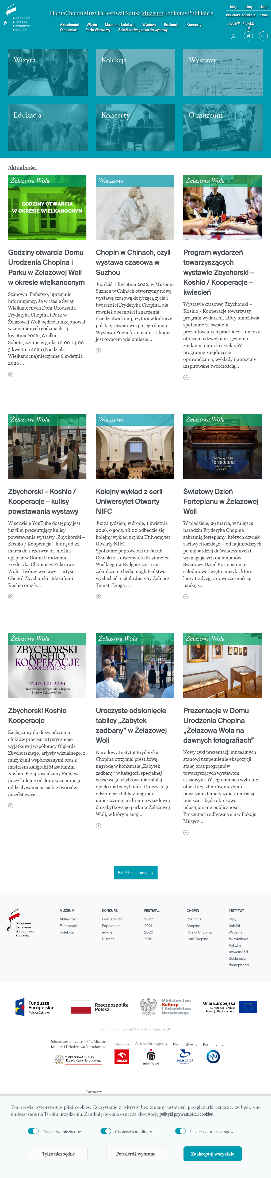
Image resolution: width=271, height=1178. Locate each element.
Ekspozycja (69, 926)
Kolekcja (67, 932)
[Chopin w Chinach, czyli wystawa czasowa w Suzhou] (98, 350)
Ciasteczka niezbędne (62, 1131)
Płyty (232, 919)
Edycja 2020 (112, 919)
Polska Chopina (199, 932)
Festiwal (114, 13)
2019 (148, 939)
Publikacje (200, 13)
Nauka (133, 13)
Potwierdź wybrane (135, 1154)
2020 (148, 932)
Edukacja (171, 25)
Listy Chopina (197, 939)
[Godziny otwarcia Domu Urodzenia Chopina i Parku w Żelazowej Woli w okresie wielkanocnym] (10, 374)
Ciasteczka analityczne (135, 1131)
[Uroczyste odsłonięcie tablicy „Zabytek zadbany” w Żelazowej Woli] (98, 826)
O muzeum (68, 30)
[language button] (263, 36)
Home (57, 13)
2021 (148, 926)
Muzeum (152, 13)
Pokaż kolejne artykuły (136, 872)
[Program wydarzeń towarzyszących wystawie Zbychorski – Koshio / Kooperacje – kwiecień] (186, 377)
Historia (108, 939)
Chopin (74, 13)
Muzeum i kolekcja (119, 25)
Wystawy (149, 25)
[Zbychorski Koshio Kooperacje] (10, 805)
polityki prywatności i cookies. (186, 1113)
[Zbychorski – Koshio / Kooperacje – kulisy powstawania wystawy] (10, 596)
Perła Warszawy (97, 30)
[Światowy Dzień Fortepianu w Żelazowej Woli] (186, 596)
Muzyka (94, 13)
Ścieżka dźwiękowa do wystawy (142, 30)
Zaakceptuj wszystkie (212, 1154)
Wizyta (92, 25)
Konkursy (176, 13)
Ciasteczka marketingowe (212, 1131)
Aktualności (69, 25)
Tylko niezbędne (58, 1154)
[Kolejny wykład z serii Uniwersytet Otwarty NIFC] (98, 596)
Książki (234, 926)
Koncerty (193, 25)
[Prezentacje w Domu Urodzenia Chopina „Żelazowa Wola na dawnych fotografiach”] (186, 832)
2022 (148, 919)
